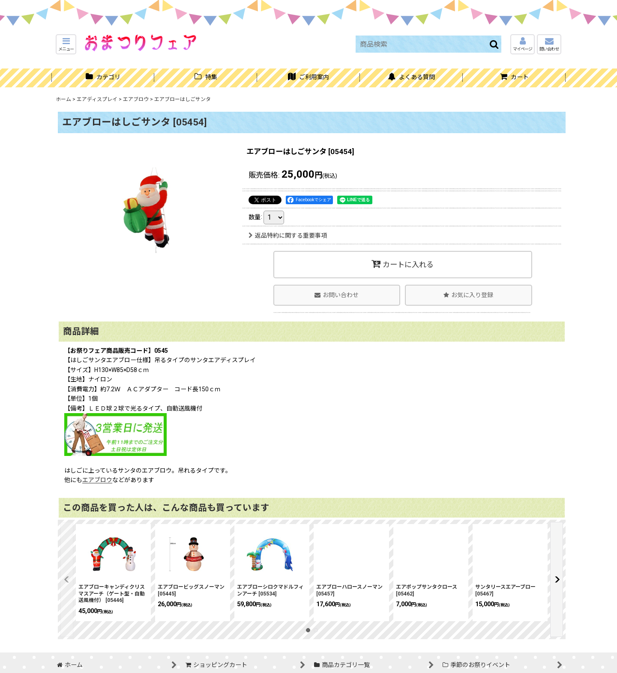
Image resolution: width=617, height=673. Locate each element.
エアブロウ (97, 479)
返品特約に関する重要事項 (288, 235)
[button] (66, 44)
